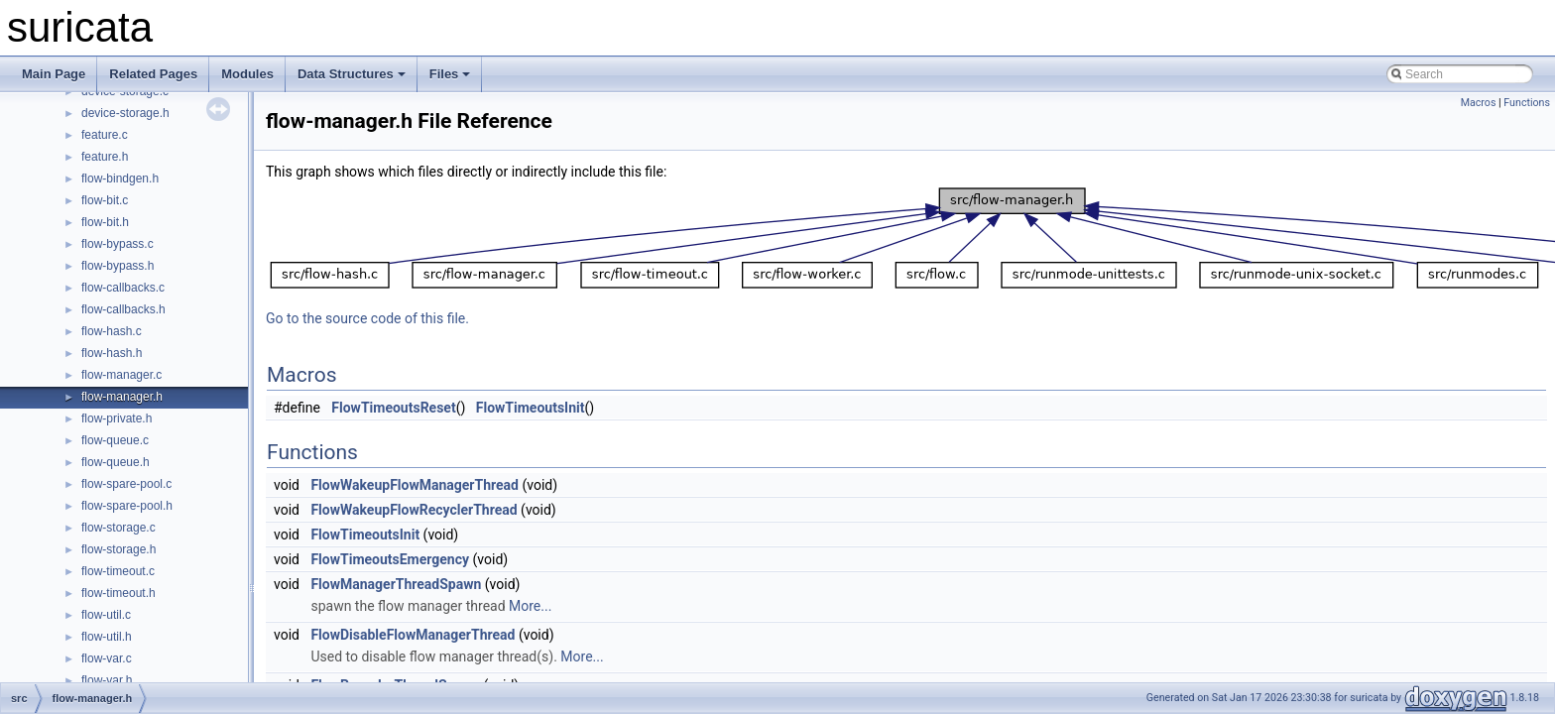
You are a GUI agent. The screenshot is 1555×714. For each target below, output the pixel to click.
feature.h (104, 157)
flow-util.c (106, 615)
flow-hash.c (111, 331)
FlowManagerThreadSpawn (395, 584)
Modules (247, 73)
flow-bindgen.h (120, 178)
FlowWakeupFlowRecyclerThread (413, 510)
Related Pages (153, 73)
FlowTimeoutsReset (393, 408)
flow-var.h (106, 680)
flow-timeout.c (118, 571)
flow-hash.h (111, 353)
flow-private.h (116, 418)
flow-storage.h (118, 549)
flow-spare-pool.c (126, 484)
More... (530, 606)
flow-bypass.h (117, 266)
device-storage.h (125, 113)
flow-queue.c (115, 440)
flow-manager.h (122, 397)
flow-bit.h (105, 222)
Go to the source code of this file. (367, 318)
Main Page (53, 73)
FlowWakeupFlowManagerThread (414, 485)
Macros (1478, 102)
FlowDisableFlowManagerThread (412, 635)
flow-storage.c (118, 528)
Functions (1526, 102)
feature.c (104, 135)
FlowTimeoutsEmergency (389, 559)
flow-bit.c (104, 200)
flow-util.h (106, 637)
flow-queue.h (115, 462)
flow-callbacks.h (123, 309)
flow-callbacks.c (123, 288)
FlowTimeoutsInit (530, 408)
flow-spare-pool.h (127, 506)
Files (450, 73)
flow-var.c (106, 658)
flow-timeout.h (118, 593)
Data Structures (352, 73)
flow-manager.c (121, 375)
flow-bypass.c (117, 244)
